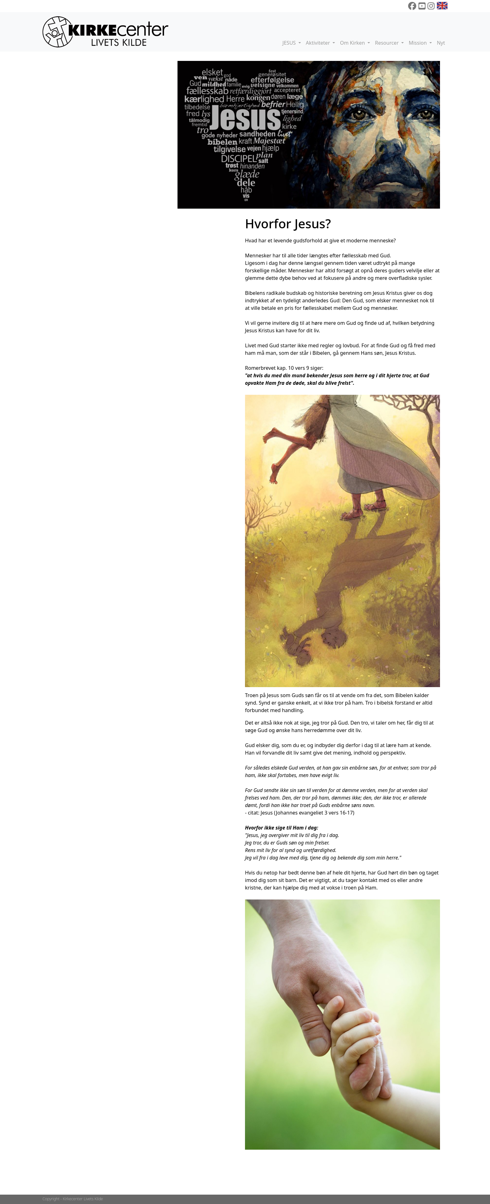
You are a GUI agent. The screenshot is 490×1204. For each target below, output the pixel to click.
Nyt (441, 42)
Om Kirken (353, 42)
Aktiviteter (318, 42)
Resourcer (387, 42)
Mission (418, 42)
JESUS (289, 42)
